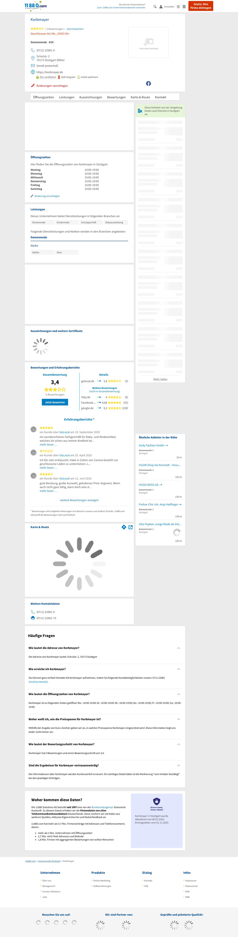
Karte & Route (140, 97)
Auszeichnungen (90, 97)
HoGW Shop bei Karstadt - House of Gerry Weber (160, 465)
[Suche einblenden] (156, 6)
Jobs (44, 896)
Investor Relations (51, 891)
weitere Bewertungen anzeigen (79, 500)
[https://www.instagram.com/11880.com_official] (56, 923)
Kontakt (160, 97)
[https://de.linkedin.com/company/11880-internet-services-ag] (74, 923)
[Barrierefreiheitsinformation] (180, 6)
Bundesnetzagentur (103, 807)
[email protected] (38, 681)
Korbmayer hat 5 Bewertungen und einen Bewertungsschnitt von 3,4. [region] (66, 753)
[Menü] (185, 6)
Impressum (191, 880)
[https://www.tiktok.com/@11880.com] (47, 923)
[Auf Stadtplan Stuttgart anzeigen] (131, 526)
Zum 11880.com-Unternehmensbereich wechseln (121, 7)
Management (48, 886)
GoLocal (65, 432)
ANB (187, 896)
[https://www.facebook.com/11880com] (38, 923)
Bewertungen (116, 97)
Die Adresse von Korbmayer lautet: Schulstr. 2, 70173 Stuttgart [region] (63, 656)
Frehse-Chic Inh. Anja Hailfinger (158, 504)
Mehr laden (160, 379)
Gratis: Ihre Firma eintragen (200, 6)
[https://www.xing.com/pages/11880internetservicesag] (65, 923)
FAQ (146, 886)
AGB (187, 891)
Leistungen (66, 97)
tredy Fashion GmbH (151, 445)
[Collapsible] (178, 648)
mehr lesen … (48, 444)
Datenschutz (191, 886)
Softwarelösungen (102, 886)
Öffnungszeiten (43, 97)
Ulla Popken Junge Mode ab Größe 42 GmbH (160, 524)
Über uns (46, 880)
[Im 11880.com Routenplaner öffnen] (123, 526)
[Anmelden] (168, 6)
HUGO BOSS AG (149, 485)
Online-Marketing (101, 880)
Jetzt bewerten (55, 402)
